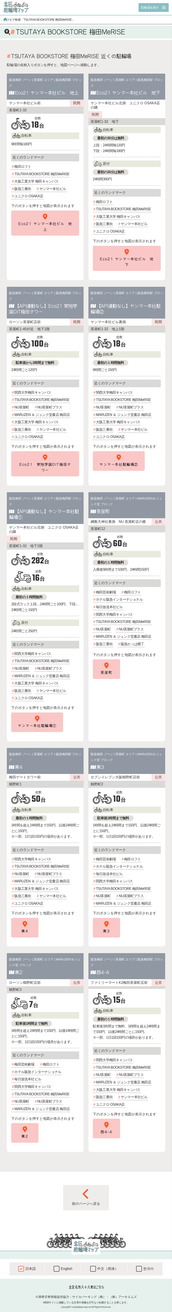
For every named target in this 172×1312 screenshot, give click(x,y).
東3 (100, 767)
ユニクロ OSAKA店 (28, 196)
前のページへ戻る (86, 1197)
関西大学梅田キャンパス (32, 392)
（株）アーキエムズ (123, 1297)
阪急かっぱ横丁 (132, 644)
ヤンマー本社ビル (52, 189)
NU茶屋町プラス (49, 407)
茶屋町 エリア (43, 80)
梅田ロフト (22, 166)
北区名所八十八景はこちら (86, 1287)
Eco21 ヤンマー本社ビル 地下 (128, 92)
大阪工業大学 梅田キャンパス (36, 181)
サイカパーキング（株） (89, 1297)
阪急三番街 (22, 189)
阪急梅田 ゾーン (20, 80)
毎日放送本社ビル (109, 607)
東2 (18, 972)
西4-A (102, 972)
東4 (18, 767)
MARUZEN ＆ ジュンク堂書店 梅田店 (42, 415)
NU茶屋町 (21, 407)
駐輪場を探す (150, 7)
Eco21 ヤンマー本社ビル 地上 (47, 92)
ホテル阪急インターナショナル (119, 599)
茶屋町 (103, 511)
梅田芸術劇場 (106, 592)
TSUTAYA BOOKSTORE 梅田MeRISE (41, 174)
